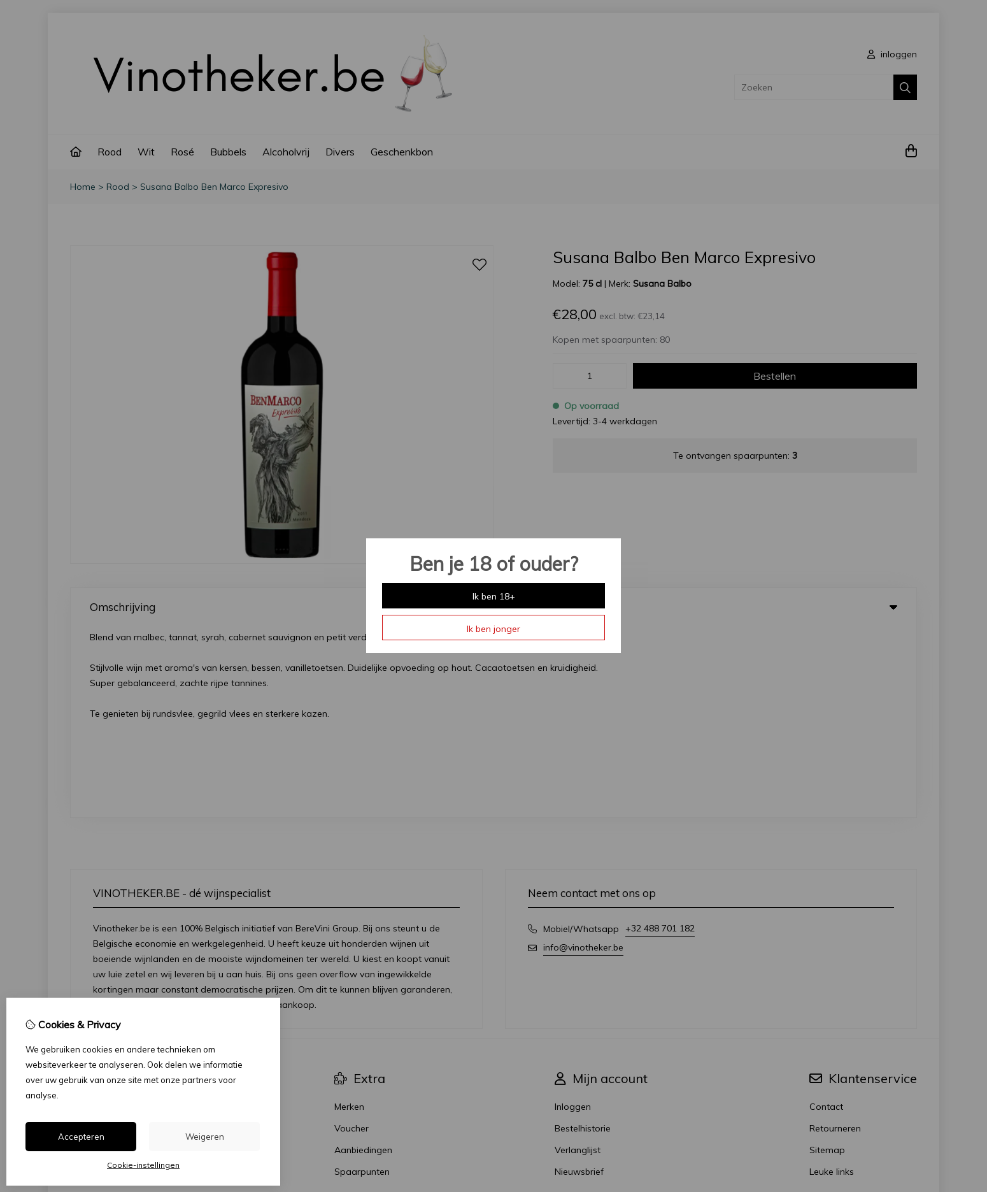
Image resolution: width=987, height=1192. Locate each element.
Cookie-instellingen (143, 1165)
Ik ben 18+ (493, 596)
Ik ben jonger (493, 629)
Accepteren (81, 1136)
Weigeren (204, 1136)
